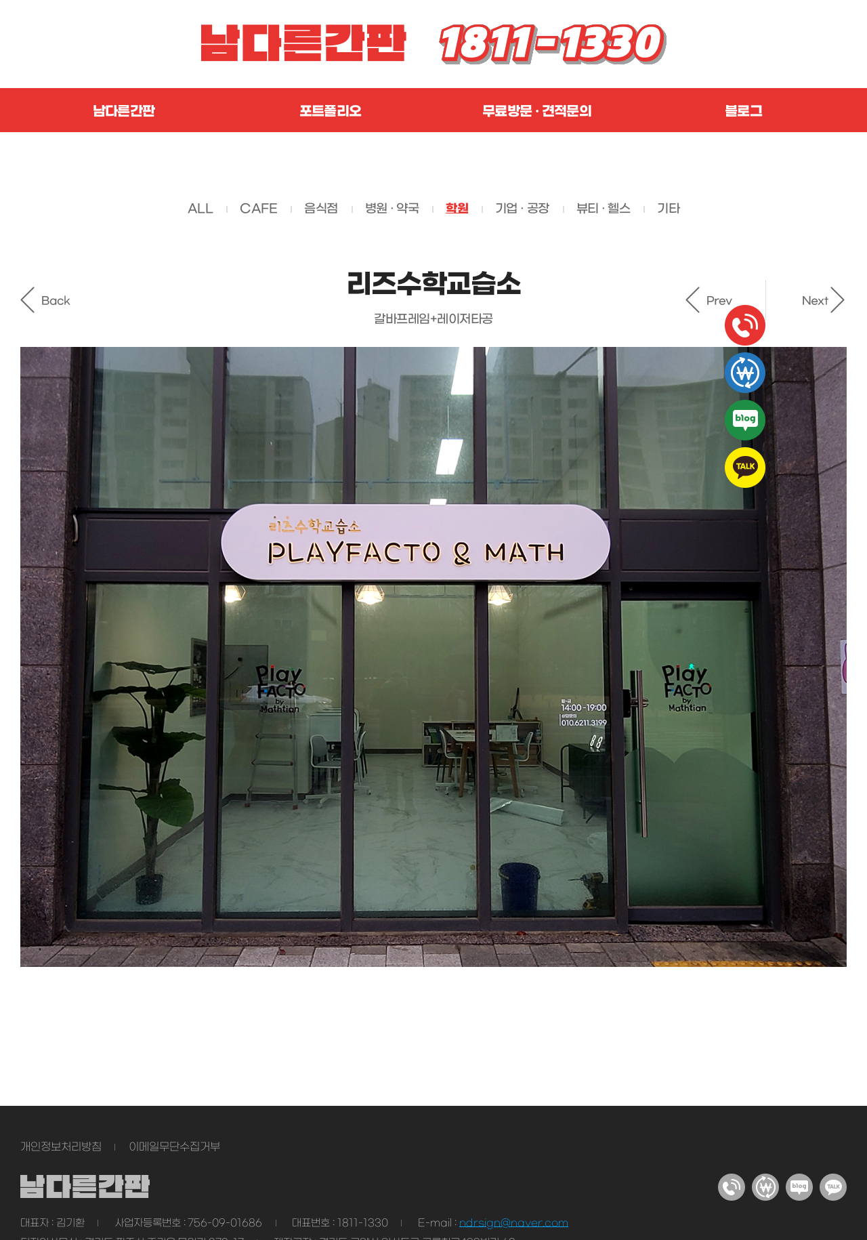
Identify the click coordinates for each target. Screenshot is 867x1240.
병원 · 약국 (392, 209)
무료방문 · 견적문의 (536, 112)
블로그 (743, 112)
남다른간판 (124, 112)
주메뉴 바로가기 (0, 0)
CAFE (258, 209)
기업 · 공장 (522, 209)
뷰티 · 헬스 (603, 209)
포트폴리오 (330, 112)
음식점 (320, 209)
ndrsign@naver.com (513, 1223)
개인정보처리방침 (61, 1147)
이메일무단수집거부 (174, 1147)
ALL (200, 209)
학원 (457, 208)
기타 (668, 209)
